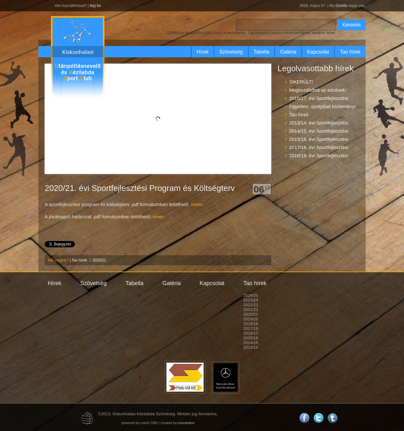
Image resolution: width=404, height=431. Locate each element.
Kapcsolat (318, 52)
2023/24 (250, 300)
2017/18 (250, 328)
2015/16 (250, 338)
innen (196, 204)
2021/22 (250, 309)
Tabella (262, 52)
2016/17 (250, 333)
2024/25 (250, 295)
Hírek (203, 52)
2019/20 (250, 319)
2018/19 (250, 323)
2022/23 (250, 304)
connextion (186, 423)
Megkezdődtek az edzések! (317, 90)
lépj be (95, 5)
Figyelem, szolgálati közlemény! (322, 106)
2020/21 (99, 260)
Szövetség (231, 52)
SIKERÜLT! (301, 81)
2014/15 (250, 342)
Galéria (288, 52)
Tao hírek (350, 52)
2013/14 (250, 347)
